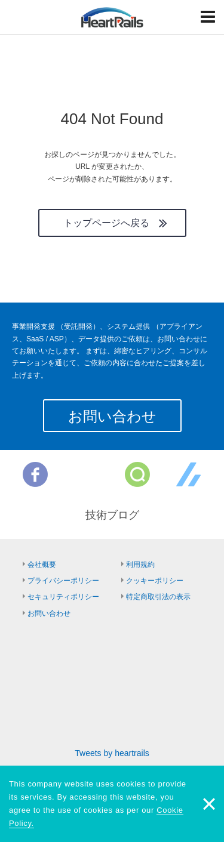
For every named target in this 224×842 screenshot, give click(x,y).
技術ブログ (112, 515)
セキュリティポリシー (63, 597)
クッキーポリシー (154, 580)
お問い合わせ (112, 416)
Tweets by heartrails (112, 753)
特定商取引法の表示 (158, 597)
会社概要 (41, 564)
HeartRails (112, 17)
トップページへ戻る (106, 223)
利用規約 (140, 564)
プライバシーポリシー (63, 580)
